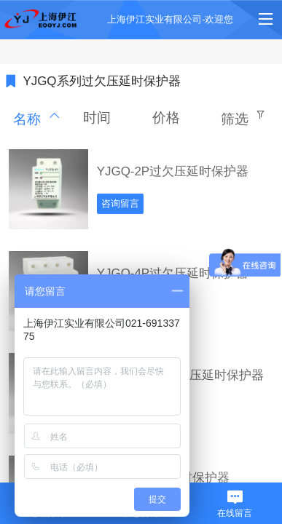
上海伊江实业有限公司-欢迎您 (170, 19)
